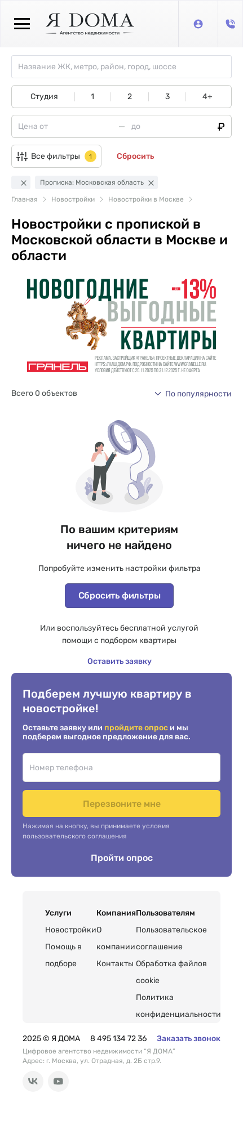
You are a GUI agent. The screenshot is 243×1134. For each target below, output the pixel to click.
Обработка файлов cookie (171, 972)
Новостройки (70, 930)
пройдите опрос (137, 728)
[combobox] (124, 67)
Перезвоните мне (122, 803)
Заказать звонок (188, 1038)
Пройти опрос (122, 857)
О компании (115, 938)
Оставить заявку (119, 661)
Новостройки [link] (73, 199)
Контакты (115, 963)
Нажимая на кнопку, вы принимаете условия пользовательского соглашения (96, 831)
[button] (193, 393)
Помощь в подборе (63, 955)
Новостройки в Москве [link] (146, 199)
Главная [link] (24, 199)
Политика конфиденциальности (178, 1006)
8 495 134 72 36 (118, 1038)
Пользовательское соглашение (171, 938)
